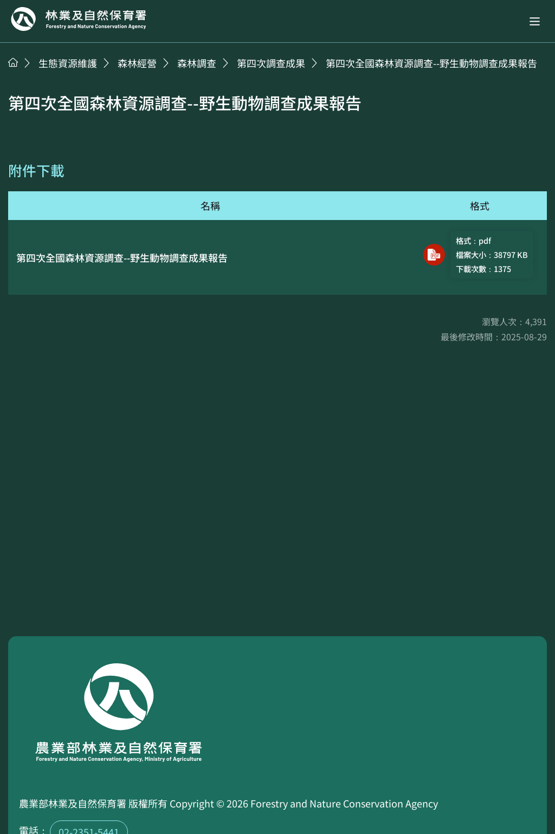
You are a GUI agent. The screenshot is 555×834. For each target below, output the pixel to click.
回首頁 (78, 19)
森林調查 (196, 63)
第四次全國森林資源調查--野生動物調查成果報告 (431, 63)
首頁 (13, 62)
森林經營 (137, 63)
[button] (534, 21)
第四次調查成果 (271, 63)
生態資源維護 (67, 63)
